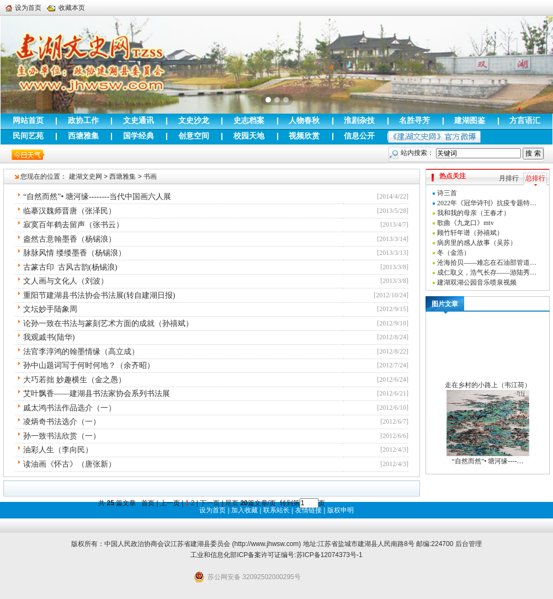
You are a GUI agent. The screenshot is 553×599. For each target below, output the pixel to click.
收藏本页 (66, 8)
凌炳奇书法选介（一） (61, 422)
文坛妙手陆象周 (50, 309)
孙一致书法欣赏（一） (61, 436)
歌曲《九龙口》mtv (465, 223)
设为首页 (23, 8)
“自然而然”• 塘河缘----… (488, 461)
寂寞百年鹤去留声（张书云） (73, 225)
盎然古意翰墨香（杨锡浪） (69, 239)
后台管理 (468, 544)
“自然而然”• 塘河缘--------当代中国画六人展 (97, 196)
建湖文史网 (85, 176)
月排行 (509, 178)
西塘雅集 (122, 176)
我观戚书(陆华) (49, 337)
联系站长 (276, 510)
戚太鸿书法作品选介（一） (69, 408)
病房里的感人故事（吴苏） (477, 243)
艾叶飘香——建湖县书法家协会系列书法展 (96, 393)
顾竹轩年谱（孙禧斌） (470, 233)
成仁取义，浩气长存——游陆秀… (486, 272)
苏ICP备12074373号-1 (329, 555)
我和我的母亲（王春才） (473, 213)
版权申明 (340, 510)
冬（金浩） (453, 252)
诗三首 (447, 193)
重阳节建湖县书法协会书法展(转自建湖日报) (99, 295)
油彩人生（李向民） (58, 450)
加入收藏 (244, 510)
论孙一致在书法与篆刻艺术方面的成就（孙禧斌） (108, 323)
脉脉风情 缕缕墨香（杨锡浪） (74, 253)
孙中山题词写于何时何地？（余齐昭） (89, 365)
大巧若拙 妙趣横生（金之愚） (74, 380)
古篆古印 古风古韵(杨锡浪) (70, 267)
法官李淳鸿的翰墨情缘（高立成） (81, 351)
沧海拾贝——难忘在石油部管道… (486, 262)
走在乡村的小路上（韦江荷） (488, 385)
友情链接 (308, 510)
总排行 (535, 178)
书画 (150, 176)
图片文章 (445, 304)
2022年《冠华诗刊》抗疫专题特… (486, 203)
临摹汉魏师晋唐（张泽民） (69, 211)
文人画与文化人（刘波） (65, 281)
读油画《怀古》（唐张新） (69, 464)
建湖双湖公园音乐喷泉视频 (477, 282)
